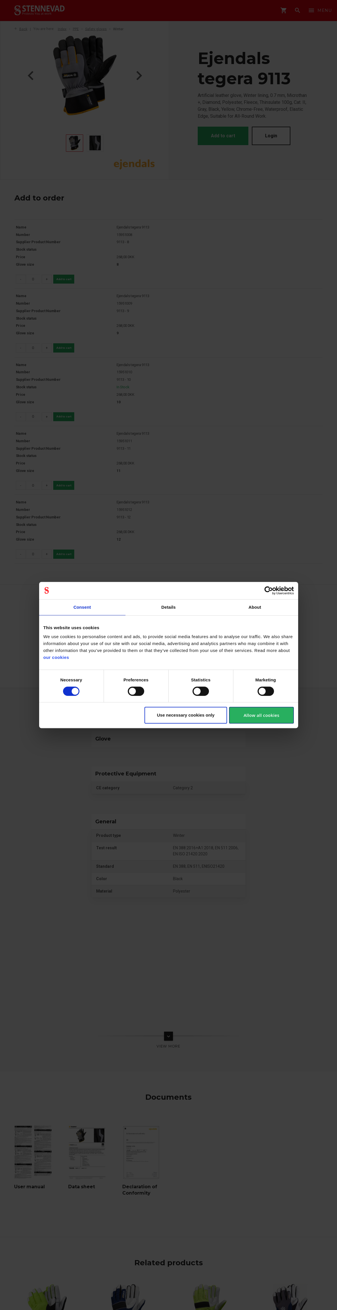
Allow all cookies (261, 715)
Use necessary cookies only (185, 715)
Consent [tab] (82, 607)
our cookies (56, 657)
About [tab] (255, 607)
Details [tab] (168, 607)
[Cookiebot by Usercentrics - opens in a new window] (268, 590)
